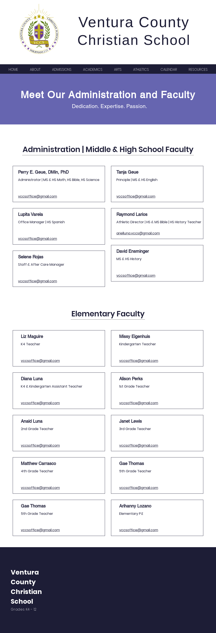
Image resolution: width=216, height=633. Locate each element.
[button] (35, 69)
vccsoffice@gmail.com (37, 196)
